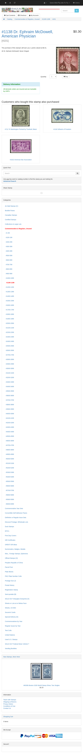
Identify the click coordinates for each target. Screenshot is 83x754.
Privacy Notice (8, 704)
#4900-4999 (9, 454)
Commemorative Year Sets (14, 508)
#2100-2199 (9, 328)
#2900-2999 (9, 364)
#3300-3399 (9, 382)
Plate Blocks (9, 572)
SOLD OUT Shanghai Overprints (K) (17, 599)
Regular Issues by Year (13, 626)
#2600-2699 (9, 350)
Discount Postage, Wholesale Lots (16, 522)
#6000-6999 (9, 504)
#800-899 (8, 269)
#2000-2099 (9, 323)
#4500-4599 (9, 436)
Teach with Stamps (9, 700)
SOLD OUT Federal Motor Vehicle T (17, 644)
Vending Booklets (11, 648)
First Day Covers (10, 535)
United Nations (10, 635)
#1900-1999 (9, 319)
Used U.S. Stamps (11, 639)
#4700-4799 (9, 445)
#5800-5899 (9, 495)
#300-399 (8, 246)
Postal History (9, 585)
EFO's (7, 531)
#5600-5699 (9, 486)
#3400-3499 (9, 386)
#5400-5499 (9, 477)
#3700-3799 (9, 400)
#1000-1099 (9, 278)
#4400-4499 (9, 432)
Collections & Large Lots (13, 224)
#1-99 (7, 233)
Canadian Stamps (11, 215)
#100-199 (8, 237)
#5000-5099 (9, 459)
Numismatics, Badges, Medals (15, 549)
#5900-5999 (9, 499)
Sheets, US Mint (10, 608)
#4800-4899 (9, 450)
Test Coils (8, 630)
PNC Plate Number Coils (13, 576)
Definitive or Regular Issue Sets (15, 517)
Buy (66, 76)
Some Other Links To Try (60, 3)
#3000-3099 (9, 368)
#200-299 (8, 242)
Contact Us (7, 708)
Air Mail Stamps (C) (11, 206)
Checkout (22, 15)
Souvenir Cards (10, 612)
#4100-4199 (9, 418)
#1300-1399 (9, 292)
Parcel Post (9, 567)
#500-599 (8, 255)
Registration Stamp (11, 590)
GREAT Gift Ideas (11, 544)
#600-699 (8, 260)
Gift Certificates (10, 540)
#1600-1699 (9, 305)
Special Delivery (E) (11, 617)
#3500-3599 (9, 391)
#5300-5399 (9, 472)
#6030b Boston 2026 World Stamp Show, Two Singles (41, 685)
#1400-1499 (9, 296)
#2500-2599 (9, 346)
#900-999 (8, 273)
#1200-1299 (9, 287)
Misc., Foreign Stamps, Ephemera (16, 554)
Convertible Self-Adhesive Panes (16, 513)
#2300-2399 (9, 337)
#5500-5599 (9, 481)
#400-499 (8, 251)
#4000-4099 (9, 413)
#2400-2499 (9, 341)
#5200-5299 (9, 468)
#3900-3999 (9, 409)
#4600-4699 (9, 441)
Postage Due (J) (10, 581)
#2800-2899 (9, 359)
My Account (33, 15)
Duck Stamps (9, 526)
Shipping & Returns (9, 702)
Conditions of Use (9, 706)
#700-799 (8, 264)
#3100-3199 (9, 373)
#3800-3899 (9, 404)
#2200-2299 (9, 332)
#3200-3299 (9, 377)
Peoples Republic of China (14, 563)
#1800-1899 (9, 314)
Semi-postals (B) (10, 594)
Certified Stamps (10, 219)
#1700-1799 (9, 310)
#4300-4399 (9, 427)
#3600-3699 (9, 395)
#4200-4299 (9, 423)
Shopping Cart (8, 716)
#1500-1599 (9, 301)
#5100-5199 (9, 463)
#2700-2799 (9, 355)
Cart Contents (9, 15)
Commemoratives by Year (13, 621)
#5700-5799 (9, 490)
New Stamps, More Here (11, 657)
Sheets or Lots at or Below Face (15, 603)
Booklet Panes (10, 210)
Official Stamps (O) (11, 558)
